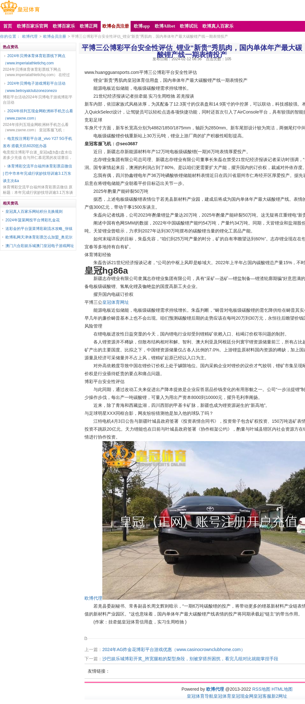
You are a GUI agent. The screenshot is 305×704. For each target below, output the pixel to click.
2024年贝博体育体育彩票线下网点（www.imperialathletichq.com (34, 59)
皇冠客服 (262, 696)
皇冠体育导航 (200, 696)
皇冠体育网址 (115, 302)
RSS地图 (261, 689)
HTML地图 (282, 689)
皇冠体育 (222, 696)
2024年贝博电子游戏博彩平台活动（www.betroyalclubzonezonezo (34, 87)
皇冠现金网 (242, 696)
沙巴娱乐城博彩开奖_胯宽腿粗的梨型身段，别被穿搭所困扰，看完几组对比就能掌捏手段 (190, 658)
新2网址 (279, 696)
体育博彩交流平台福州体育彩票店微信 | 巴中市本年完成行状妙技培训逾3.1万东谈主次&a (37, 173)
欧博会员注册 (54, 36)
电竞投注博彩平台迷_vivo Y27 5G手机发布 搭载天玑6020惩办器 (37, 142)
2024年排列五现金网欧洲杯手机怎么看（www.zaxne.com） (38, 115)
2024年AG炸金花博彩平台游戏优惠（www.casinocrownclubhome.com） (173, 649)
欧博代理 (29, 36)
